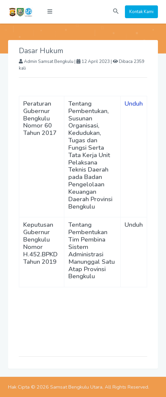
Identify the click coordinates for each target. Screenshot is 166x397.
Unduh (134, 104)
